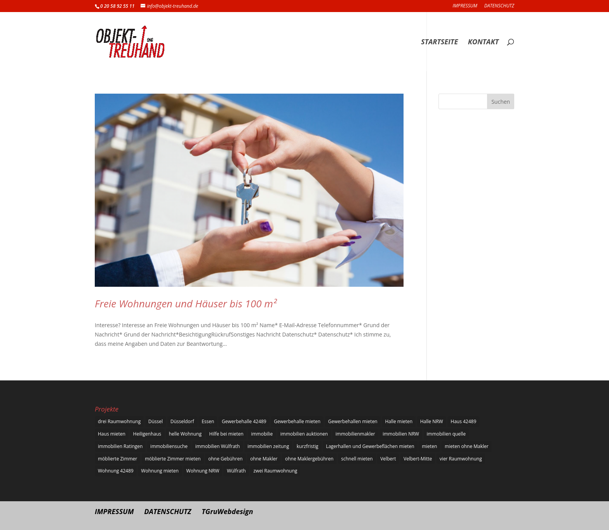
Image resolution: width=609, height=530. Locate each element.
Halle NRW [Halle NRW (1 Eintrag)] (431, 421)
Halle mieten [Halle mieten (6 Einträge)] (398, 421)
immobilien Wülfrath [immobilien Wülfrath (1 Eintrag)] (217, 446)
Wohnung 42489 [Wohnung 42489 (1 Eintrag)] (116, 470)
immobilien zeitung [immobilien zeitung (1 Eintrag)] (268, 446)
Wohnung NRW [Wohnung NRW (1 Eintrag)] (202, 470)
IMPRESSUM (464, 6)
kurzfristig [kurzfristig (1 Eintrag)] (307, 446)
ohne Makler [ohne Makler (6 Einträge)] (263, 458)
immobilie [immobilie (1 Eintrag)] (262, 434)
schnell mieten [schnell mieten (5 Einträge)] (356, 458)
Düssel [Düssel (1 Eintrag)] (155, 421)
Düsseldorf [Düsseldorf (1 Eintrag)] (182, 421)
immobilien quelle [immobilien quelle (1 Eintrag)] (446, 434)
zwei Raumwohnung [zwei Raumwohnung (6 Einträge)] (275, 470)
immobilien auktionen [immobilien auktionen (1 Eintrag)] (304, 434)
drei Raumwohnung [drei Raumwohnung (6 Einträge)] (119, 421)
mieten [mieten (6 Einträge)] (429, 446)
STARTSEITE (439, 42)
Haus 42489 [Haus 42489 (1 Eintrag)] (463, 421)
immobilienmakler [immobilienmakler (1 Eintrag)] (355, 434)
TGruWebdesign (227, 511)
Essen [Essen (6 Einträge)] (208, 421)
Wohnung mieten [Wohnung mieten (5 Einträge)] (160, 470)
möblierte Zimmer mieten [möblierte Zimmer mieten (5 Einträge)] (173, 458)
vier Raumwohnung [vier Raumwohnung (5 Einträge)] (461, 458)
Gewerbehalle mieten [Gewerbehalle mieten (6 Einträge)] (297, 421)
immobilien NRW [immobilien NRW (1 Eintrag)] (401, 434)
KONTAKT (483, 42)
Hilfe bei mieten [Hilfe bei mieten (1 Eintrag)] (226, 434)
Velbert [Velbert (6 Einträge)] (388, 458)
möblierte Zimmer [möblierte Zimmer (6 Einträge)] (117, 458)
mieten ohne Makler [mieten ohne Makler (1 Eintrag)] (467, 446)
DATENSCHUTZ (499, 6)
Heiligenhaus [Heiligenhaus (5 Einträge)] (147, 434)
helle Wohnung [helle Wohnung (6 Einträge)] (185, 434)
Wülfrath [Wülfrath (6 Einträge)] (236, 470)
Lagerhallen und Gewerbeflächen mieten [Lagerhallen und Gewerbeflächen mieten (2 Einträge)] (370, 446)
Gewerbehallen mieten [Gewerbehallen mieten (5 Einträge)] (353, 421)
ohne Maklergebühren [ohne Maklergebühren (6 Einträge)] (309, 458)
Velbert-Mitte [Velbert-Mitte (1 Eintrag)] (418, 458)
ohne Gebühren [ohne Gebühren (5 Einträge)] (225, 458)
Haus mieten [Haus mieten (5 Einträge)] (111, 434)
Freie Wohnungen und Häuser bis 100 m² (186, 303)
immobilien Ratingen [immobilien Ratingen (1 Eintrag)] (120, 446)
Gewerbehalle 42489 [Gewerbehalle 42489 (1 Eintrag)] (244, 421)
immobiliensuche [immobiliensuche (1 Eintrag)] (169, 446)
